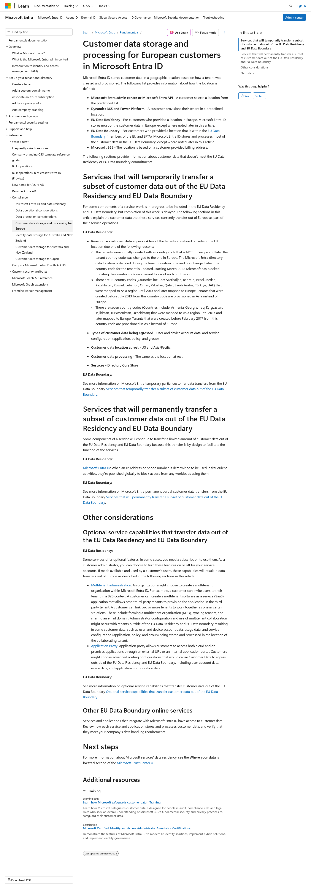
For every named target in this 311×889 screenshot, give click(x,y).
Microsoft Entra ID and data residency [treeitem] (41, 204)
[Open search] (290, 6)
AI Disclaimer (142, 875)
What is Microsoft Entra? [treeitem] (28, 53)
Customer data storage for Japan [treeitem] (37, 259)
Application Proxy (104, 645)
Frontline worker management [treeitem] (32, 291)
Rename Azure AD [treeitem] (24, 191)
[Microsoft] (8, 6)
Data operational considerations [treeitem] (37, 210)
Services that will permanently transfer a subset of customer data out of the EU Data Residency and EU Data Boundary (272, 58)
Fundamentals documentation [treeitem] (28, 40)
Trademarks (266, 875)
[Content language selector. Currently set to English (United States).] (25, 875)
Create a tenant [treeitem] (22, 84)
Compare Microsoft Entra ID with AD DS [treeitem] (39, 265)
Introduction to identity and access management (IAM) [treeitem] (35, 68)
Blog (188, 875)
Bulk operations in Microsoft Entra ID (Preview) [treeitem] (36, 175)
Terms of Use (244, 875)
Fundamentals (129, 32)
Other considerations (254, 67)
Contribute (206, 875)
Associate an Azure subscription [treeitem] (33, 97)
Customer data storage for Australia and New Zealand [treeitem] (42, 249)
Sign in (301, 6)
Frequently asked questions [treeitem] (30, 148)
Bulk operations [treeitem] (22, 166)
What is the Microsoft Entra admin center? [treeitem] (40, 59)
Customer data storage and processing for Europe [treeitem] (44, 226)
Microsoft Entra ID (96, 467)
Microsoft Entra (105, 32)
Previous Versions (168, 875)
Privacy (223, 875)
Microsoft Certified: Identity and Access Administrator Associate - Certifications (136, 828)
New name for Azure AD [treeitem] (28, 185)
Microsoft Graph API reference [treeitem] (32, 278)
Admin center (294, 17)
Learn (86, 32)
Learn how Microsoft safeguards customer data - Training (121, 802)
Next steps (247, 73)
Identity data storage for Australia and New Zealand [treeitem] (44, 238)
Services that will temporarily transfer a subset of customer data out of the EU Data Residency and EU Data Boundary (272, 44)
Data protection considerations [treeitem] (36, 216)
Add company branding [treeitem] (27, 110)
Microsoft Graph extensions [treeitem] (30, 284)
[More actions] (224, 32)
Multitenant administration (111, 585)
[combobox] (39, 32)
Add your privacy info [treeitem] (26, 103)
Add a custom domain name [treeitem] (31, 90)
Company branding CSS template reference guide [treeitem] (41, 157)
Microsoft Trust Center (133, 762)
